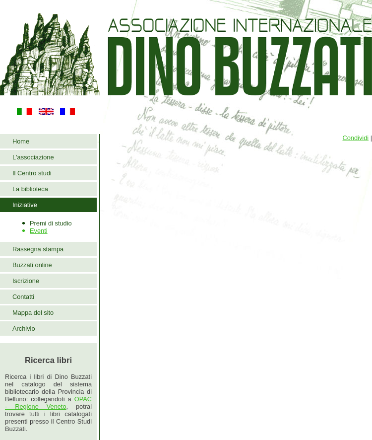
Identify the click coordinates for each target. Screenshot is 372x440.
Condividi (355, 138)
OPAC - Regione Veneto (48, 402)
